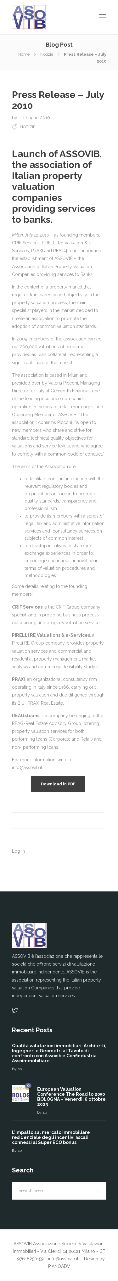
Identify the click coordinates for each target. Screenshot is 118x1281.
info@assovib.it (64, 1258)
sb (20, 1069)
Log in (18, 851)
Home (24, 54)
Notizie (46, 54)
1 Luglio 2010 (36, 117)
